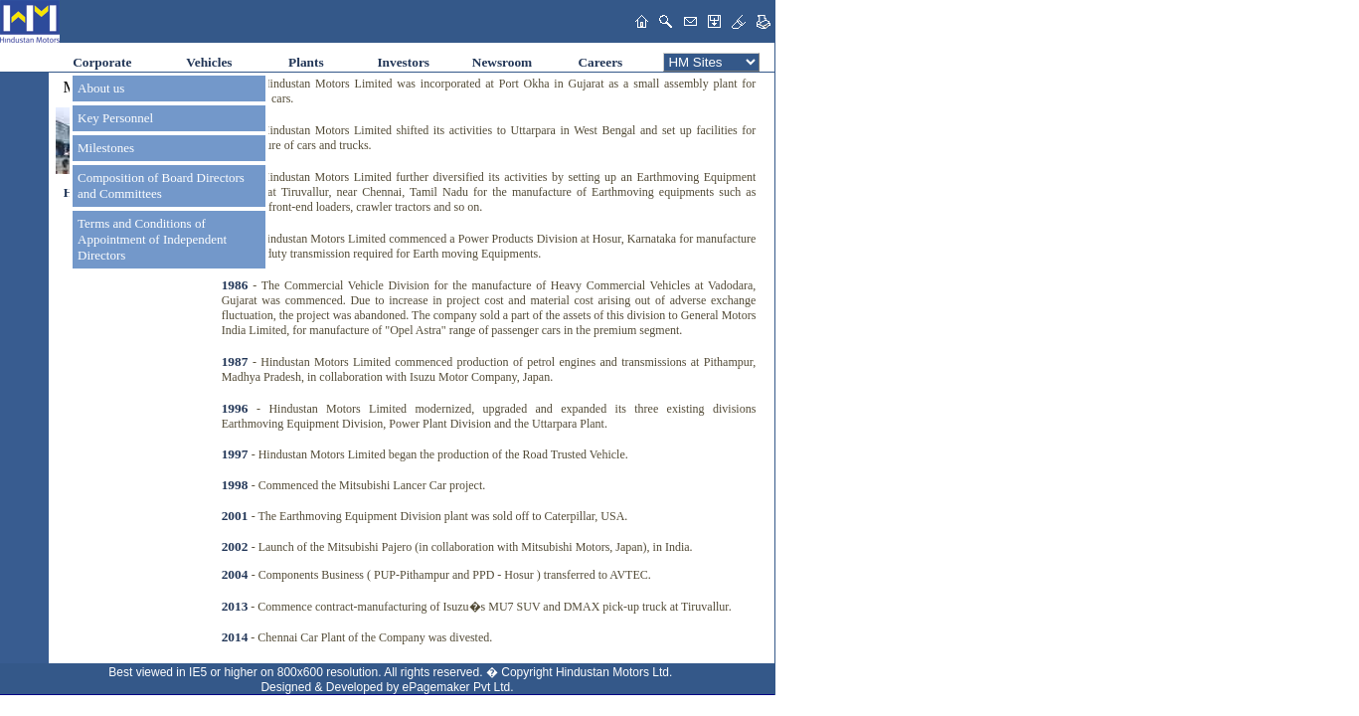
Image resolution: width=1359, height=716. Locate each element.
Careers (600, 62)
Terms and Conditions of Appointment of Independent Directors (152, 239)
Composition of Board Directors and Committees (161, 185)
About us (101, 88)
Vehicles (209, 62)
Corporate (102, 62)
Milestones (106, 147)
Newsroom (502, 62)
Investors (403, 62)
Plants (306, 62)
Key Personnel (115, 117)
